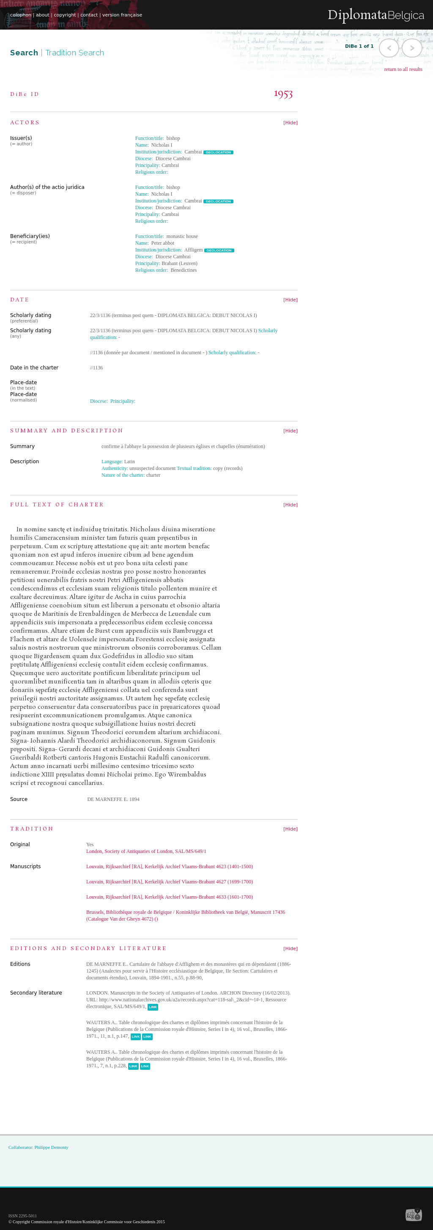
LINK (153, 1007)
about (42, 15)
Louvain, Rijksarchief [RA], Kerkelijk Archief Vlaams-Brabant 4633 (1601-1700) (169, 897)
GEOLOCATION (218, 152)
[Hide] (290, 123)
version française (122, 15)
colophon (20, 15)
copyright (65, 15)
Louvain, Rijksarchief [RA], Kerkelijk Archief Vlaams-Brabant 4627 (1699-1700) (169, 882)
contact (89, 15)
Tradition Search (74, 52)
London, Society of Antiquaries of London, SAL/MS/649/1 (146, 851)
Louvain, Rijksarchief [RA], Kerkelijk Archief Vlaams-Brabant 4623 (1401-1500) (169, 866)
